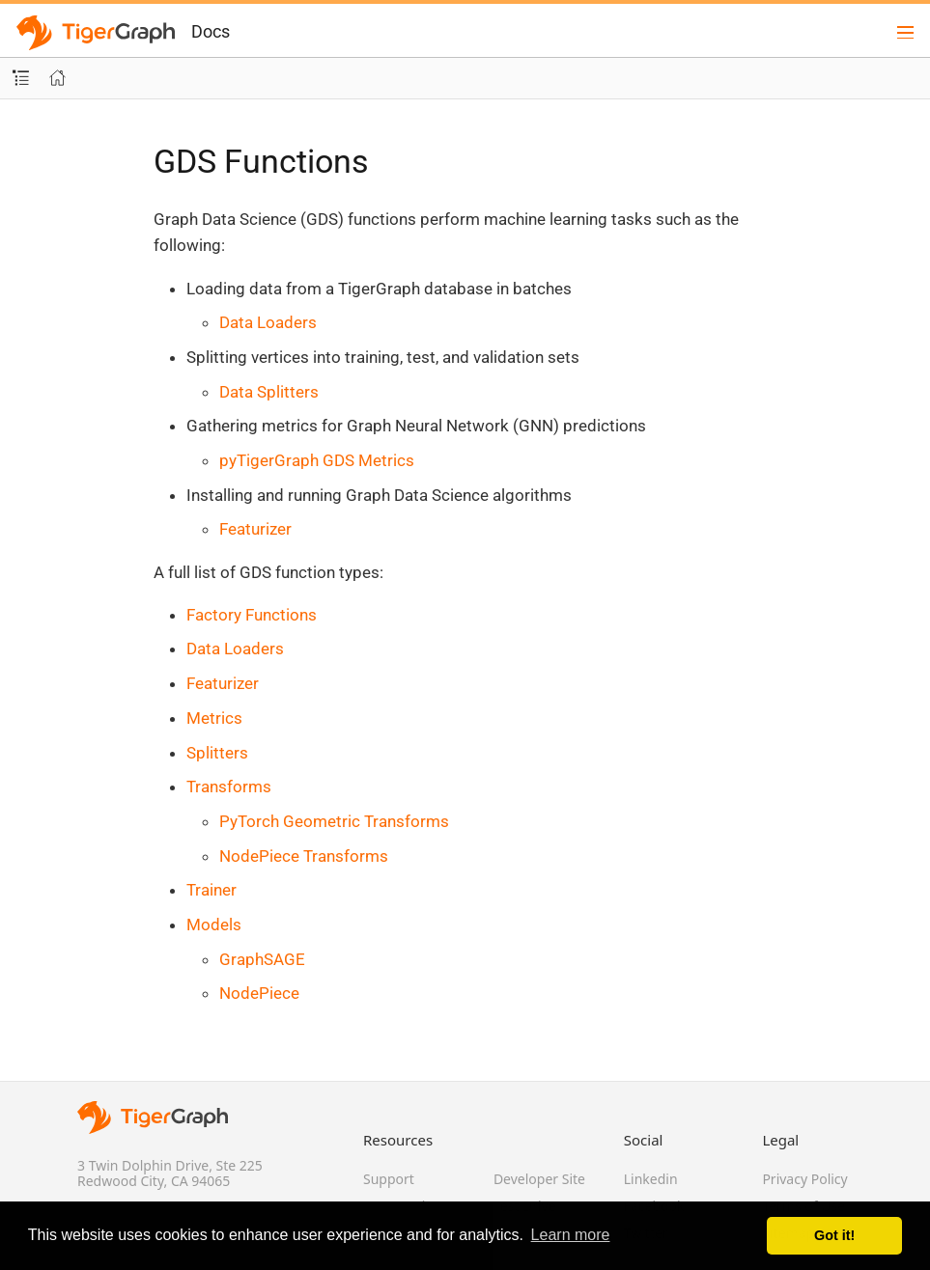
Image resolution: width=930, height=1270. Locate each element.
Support (388, 1179)
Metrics (214, 718)
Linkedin (651, 1179)
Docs (210, 31)
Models (213, 924)
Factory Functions (251, 614)
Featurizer (255, 528)
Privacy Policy (804, 1179)
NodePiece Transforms (303, 856)
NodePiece (259, 993)
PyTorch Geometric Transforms (334, 821)
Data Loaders (268, 322)
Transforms (228, 786)
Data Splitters (269, 391)
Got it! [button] (834, 1235)
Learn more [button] (570, 1235)
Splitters (217, 752)
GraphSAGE (262, 959)
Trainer (211, 889)
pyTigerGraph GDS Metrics (316, 460)
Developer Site (539, 1179)
